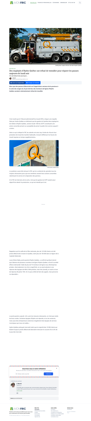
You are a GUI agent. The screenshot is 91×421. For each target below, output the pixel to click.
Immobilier (37, 415)
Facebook (69, 409)
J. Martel (14, 78)
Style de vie (37, 416)
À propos (53, 409)
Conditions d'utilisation (56, 412)
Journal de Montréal (18, 398)
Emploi (36, 412)
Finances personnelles (40, 411)
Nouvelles (37, 409)
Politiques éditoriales (56, 415)
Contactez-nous (54, 416)
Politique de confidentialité (57, 413)
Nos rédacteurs (54, 411)
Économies (37, 413)
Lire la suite (19, 390)
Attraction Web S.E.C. (17, 415)
